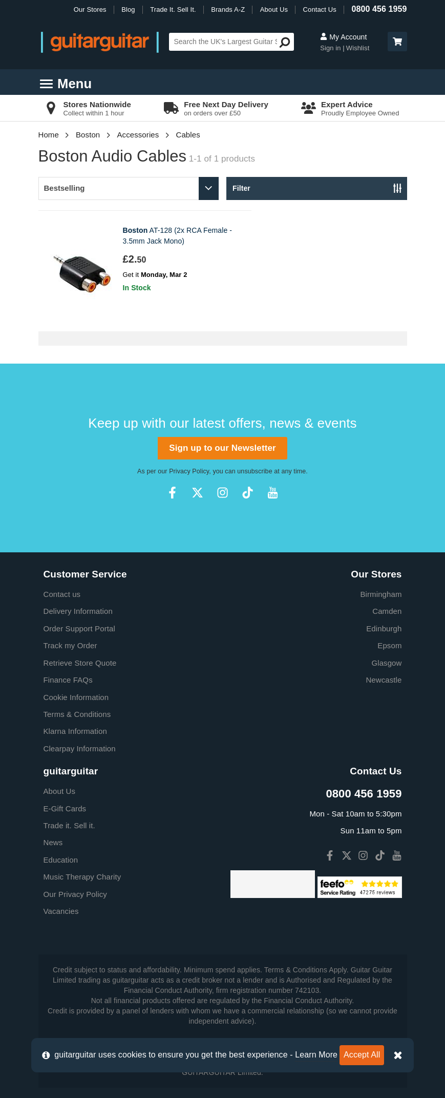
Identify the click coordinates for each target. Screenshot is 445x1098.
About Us (274, 9)
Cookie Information (76, 697)
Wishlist (358, 48)
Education (61, 859)
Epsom (389, 645)
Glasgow (386, 662)
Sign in (331, 48)
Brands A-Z (228, 9)
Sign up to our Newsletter (222, 448)
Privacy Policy (189, 471)
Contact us (62, 594)
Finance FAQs (68, 679)
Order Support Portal (79, 628)
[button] (397, 41)
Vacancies (61, 911)
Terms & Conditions (77, 714)
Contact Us (319, 9)
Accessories (138, 134)
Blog (128, 9)
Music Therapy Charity (82, 876)
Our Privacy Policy (75, 894)
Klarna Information (75, 731)
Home (48, 134)
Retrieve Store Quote (80, 662)
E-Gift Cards (65, 808)
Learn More (316, 1054)
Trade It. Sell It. (173, 9)
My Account (343, 37)
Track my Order (70, 645)
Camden (386, 611)
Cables (188, 134)
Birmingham (380, 594)
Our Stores (90, 9)
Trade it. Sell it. (69, 825)
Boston (88, 134)
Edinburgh (383, 628)
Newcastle (383, 679)
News (53, 842)
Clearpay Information (80, 748)
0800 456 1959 (379, 9)
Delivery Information (78, 611)
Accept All (362, 1054)
